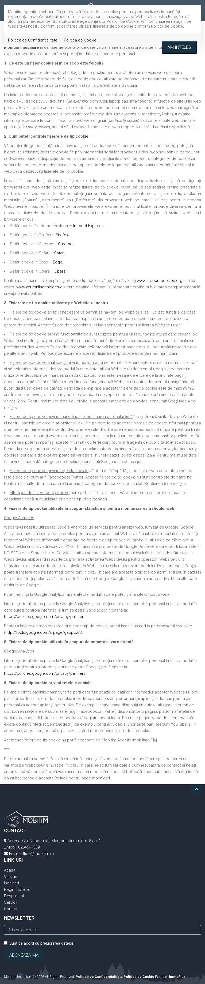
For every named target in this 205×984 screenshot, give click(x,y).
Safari (59, 253)
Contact (11, 908)
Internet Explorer (88, 225)
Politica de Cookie (80, 40)
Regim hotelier (17, 889)
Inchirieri (11, 883)
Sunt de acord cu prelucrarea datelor (39, 943)
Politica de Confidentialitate (32, 40)
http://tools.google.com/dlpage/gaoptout (43, 632)
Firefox (62, 234)
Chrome (65, 244)
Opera (60, 271)
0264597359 (29, 847)
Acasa (9, 870)
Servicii (10, 902)
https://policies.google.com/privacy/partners (45, 616)
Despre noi (14, 895)
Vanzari (10, 876)
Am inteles (179, 47)
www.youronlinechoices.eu (40, 287)
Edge (57, 262)
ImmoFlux (177, 977)
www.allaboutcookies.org (159, 280)
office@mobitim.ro (37, 853)
